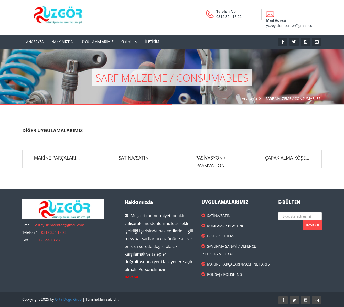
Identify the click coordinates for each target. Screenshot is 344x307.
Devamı (131, 276)
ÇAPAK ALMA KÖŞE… (287, 158)
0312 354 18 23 (47, 239)
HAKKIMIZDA (62, 41)
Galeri (126, 41)
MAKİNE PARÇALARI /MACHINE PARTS (235, 264)
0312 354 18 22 (54, 232)
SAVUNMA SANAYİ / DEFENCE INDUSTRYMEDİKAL (228, 250)
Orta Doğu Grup (68, 299)
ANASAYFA (35, 41)
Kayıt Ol (312, 225)
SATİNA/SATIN (133, 158)
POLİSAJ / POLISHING (221, 274)
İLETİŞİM (152, 41)
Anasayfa (249, 98)
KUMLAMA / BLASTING (223, 225)
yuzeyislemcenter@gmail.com (59, 225)
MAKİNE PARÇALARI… (57, 158)
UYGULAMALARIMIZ (96, 41)
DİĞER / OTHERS (217, 236)
